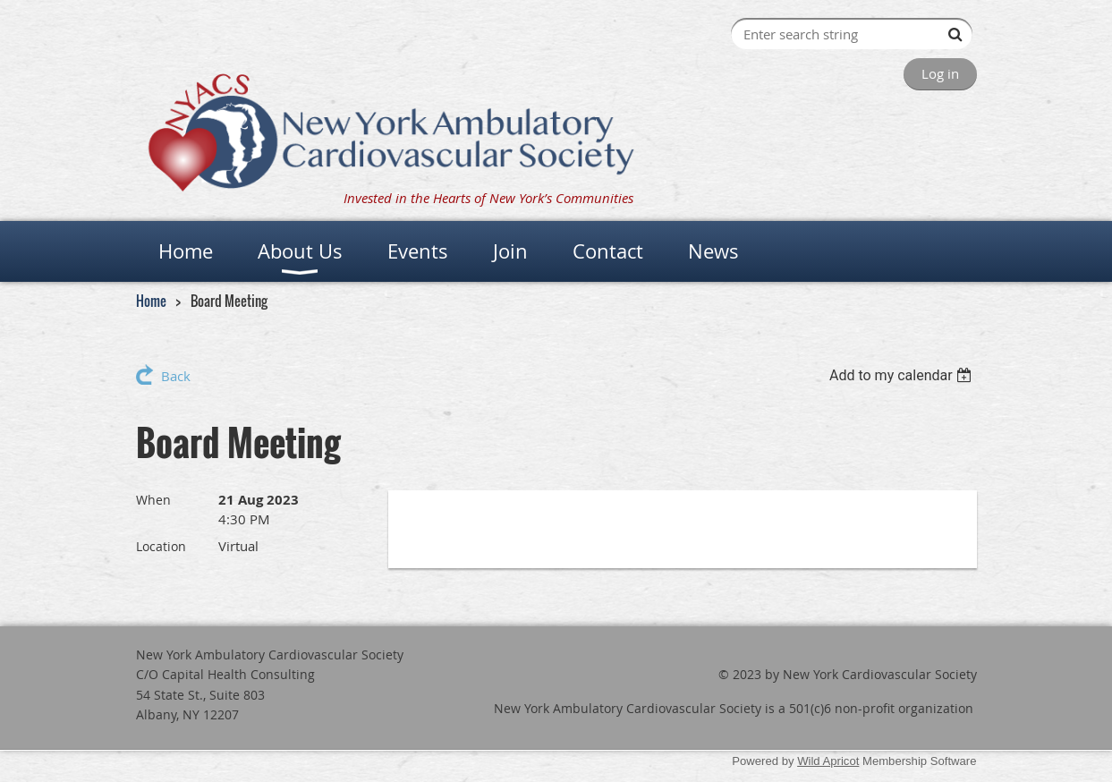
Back (176, 376)
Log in (940, 73)
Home (151, 300)
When (153, 499)
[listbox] (903, 375)
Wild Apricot (828, 761)
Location (161, 546)
